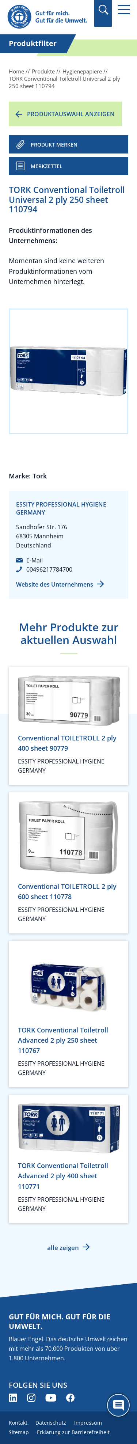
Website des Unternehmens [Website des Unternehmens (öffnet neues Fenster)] (54, 584)
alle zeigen (63, 1247)
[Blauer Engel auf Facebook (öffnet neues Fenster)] (70, 1398)
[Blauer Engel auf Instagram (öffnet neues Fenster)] (31, 1398)
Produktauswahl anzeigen (71, 114)
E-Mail (34, 560)
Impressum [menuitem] (88, 1422)
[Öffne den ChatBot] (118, 1405)
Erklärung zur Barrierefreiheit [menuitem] (73, 1432)
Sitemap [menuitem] (19, 1432)
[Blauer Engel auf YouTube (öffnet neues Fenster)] (50, 1398)
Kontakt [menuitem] (18, 1422)
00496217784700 (49, 569)
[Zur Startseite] (48, 17)
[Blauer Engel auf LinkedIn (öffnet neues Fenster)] (13, 1398)
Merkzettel (46, 166)
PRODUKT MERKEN (54, 144)
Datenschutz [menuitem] (50, 1422)
